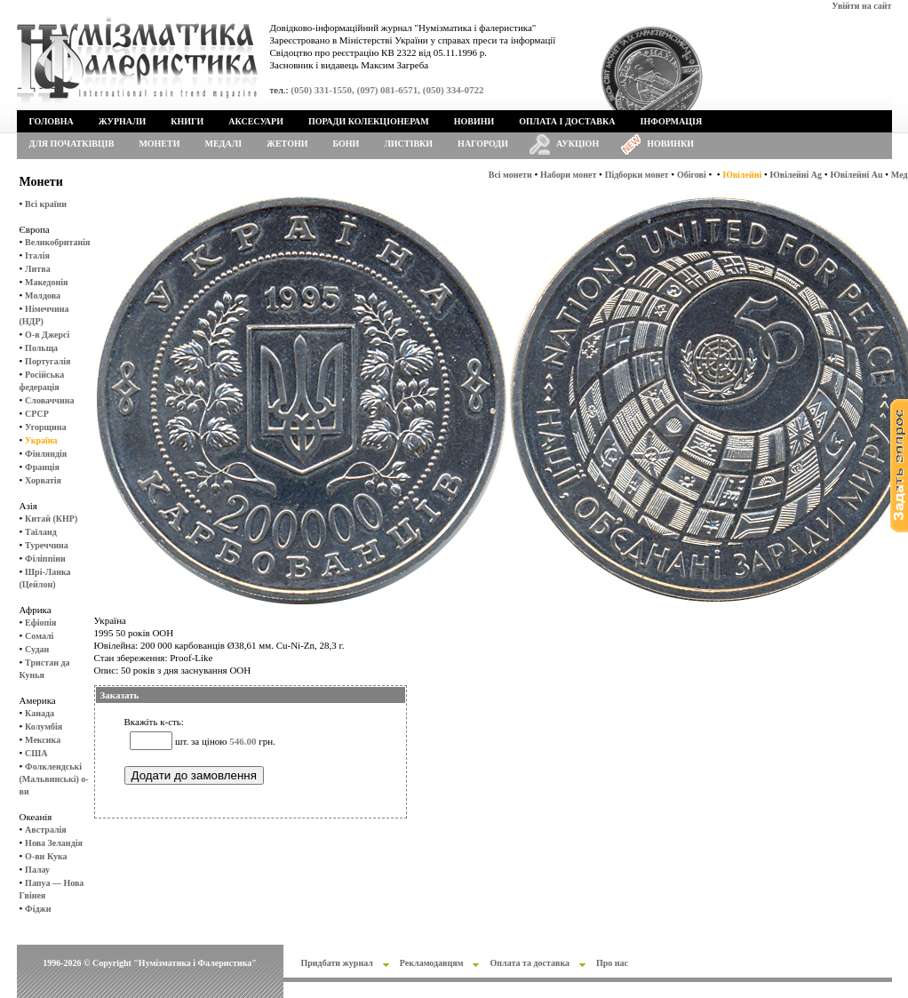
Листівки (408, 143)
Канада (39, 713)
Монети (159, 143)
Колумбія (43, 726)
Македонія (46, 282)
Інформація (672, 121)
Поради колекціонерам (368, 121)
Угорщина (45, 427)
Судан (37, 649)
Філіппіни (45, 558)
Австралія (46, 829)
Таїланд (41, 532)
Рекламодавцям (432, 963)
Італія (37, 255)
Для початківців (72, 143)
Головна (51, 121)
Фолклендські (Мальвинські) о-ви (54, 779)
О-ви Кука (46, 856)
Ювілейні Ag (796, 175)
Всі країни (46, 204)
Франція (42, 467)
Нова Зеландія (54, 843)
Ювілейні (741, 175)
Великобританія (57, 242)
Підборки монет (637, 175)
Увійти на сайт (861, 6)
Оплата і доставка (567, 121)
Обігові (691, 175)
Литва (38, 269)
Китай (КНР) (51, 518)
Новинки (670, 143)
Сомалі (39, 636)
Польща (41, 348)
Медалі (224, 143)
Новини (474, 121)
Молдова (42, 295)
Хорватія (43, 480)
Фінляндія (46, 454)
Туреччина (46, 545)
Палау (37, 869)
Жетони (287, 143)
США (36, 753)
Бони (346, 143)
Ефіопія (40, 622)
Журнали (122, 121)
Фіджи (38, 909)
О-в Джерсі (47, 334)
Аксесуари (255, 121)
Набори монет (568, 175)
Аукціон (577, 143)
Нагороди (483, 143)
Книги (187, 121)
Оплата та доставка (529, 963)
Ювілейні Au (856, 175)
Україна (41, 440)
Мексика (42, 740)
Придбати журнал (337, 963)
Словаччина (49, 400)
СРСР (37, 414)
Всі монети (510, 175)
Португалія (47, 361)
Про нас (612, 963)
